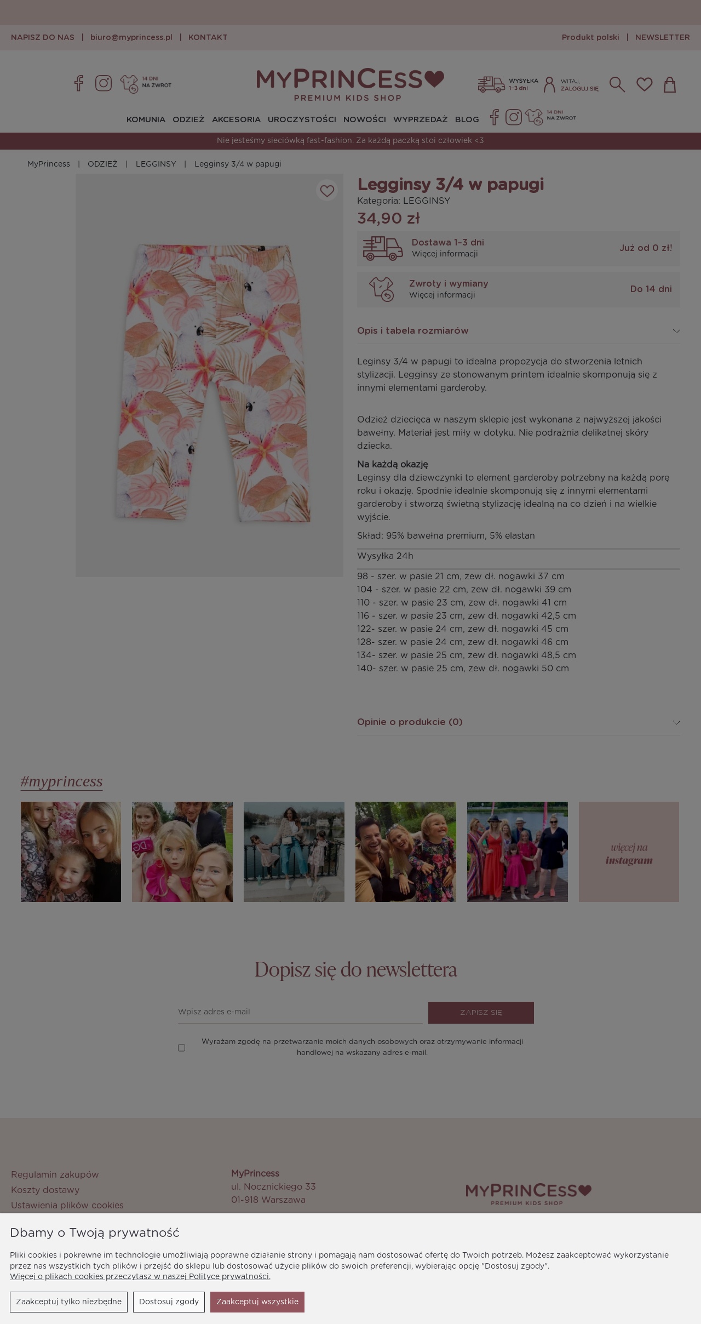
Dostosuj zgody (169, 1302)
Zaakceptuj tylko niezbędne (69, 1302)
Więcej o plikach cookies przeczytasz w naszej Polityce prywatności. (140, 1277)
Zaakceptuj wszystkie (257, 1302)
